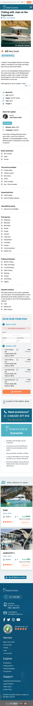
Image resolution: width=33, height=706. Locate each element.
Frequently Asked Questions (12, 681)
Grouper (6, 245)
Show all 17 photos (22, 45)
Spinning (6, 273)
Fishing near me (8, 666)
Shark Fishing (8, 270)
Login (5, 650)
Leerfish (6, 234)
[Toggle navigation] (30, 7)
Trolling (6, 276)
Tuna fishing (7, 279)
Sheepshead (8, 240)
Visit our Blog (7, 645)
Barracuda (7, 223)
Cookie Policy (7, 689)
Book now (16, 392)
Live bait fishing (9, 267)
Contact (7, 123)
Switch (29, 2)
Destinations (7, 663)
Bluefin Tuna (7, 251)
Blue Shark (7, 225)
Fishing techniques (9, 668)
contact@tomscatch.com (15, 614)
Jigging (6, 281)
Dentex (6, 228)
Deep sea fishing (9, 265)
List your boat (7, 653)
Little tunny (7, 237)
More (28, 86)
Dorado (6, 231)
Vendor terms (7, 686)
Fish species (7, 671)
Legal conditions (8, 684)
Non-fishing (20, 338)
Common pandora (9, 248)
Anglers (4, 338)
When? (4, 332)
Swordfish (7, 242)
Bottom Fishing (8, 262)
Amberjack (7, 220)
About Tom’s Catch (9, 642)
